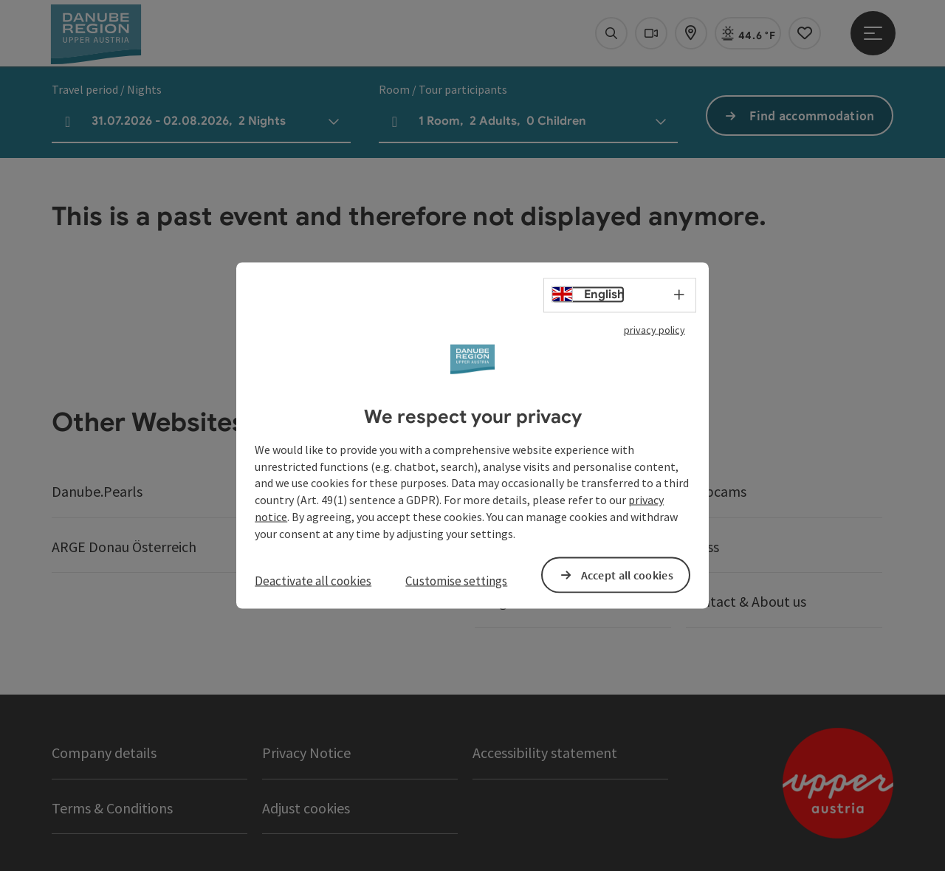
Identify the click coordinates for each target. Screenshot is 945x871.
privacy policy (654, 330)
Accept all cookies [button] (627, 574)
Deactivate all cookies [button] (313, 580)
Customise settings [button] (456, 580)
